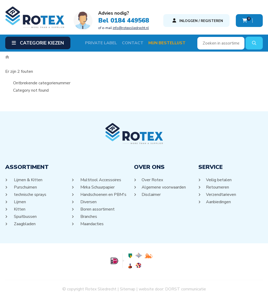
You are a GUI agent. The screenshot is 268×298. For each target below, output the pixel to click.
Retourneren (217, 187)
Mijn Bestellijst (167, 43)
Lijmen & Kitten (27, 180)
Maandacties (92, 224)
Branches (88, 216)
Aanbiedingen (218, 202)
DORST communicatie (185, 289)
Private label (101, 43)
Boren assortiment (97, 209)
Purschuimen (25, 187)
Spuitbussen (25, 216)
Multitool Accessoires (100, 180)
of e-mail (123, 28)
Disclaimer (151, 194)
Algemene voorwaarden (164, 187)
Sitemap (127, 289)
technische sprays (29, 194)
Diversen (88, 202)
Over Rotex (152, 180)
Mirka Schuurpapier (97, 187)
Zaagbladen (24, 224)
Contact (132, 43)
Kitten (19, 209)
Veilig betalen (219, 180)
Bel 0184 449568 (123, 20)
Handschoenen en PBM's (103, 194)
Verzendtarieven (221, 194)
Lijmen (19, 202)
